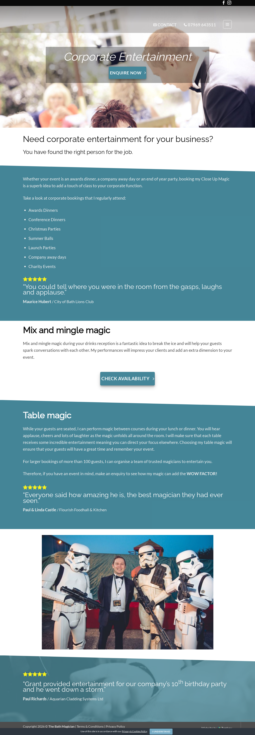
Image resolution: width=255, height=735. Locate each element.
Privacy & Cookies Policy (134, 731)
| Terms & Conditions (89, 726)
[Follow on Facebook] (224, 3)
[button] (227, 24)
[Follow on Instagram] (229, 3)
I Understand (161, 731)
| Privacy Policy (114, 726)
